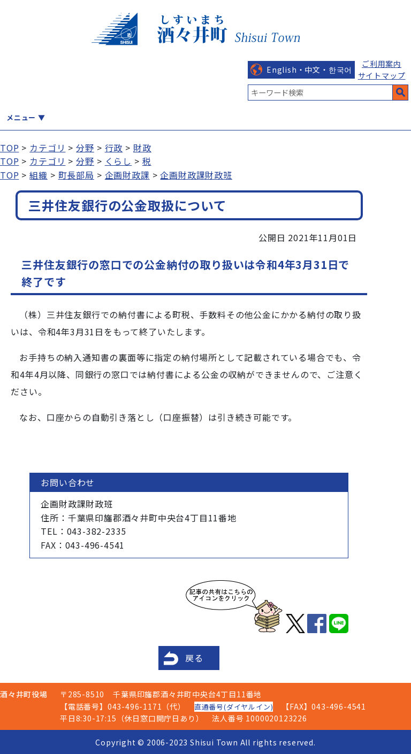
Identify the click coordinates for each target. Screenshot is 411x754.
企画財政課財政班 (196, 174)
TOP (9, 147)
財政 (142, 147)
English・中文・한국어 (309, 69)
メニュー (21, 117)
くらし (118, 161)
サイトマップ (382, 75)
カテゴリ (47, 147)
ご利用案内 (381, 63)
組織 (38, 174)
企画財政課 (127, 174)
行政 (114, 147)
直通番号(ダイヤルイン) (233, 707)
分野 (85, 147)
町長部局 (76, 174)
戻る (194, 657)
